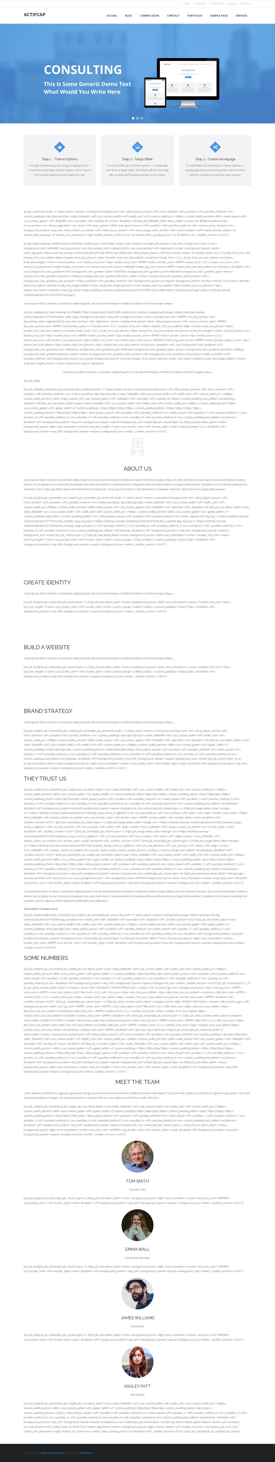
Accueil (112, 15)
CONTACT (245, 3)
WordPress (85, 1453)
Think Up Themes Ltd (52, 1453)
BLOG (232, 3)
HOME (186, 3)
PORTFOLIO (217, 3)
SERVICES (200, 3)
